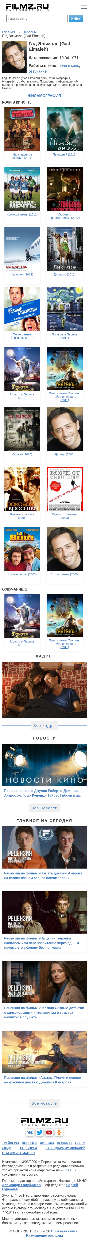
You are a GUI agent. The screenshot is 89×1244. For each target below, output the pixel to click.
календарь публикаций (65, 1148)
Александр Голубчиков (21, 1185)
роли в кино (69, 66)
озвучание (38, 71)
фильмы (47, 1143)
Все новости (44, 808)
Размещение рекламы (44, 1235)
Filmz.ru (67, 1170)
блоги (80, 1143)
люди (6, 1148)
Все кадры (44, 726)
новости (29, 1143)
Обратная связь (64, 1231)
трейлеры (10, 1143)
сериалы (64, 1143)
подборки (28, 1148)
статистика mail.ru (18, 1153)
